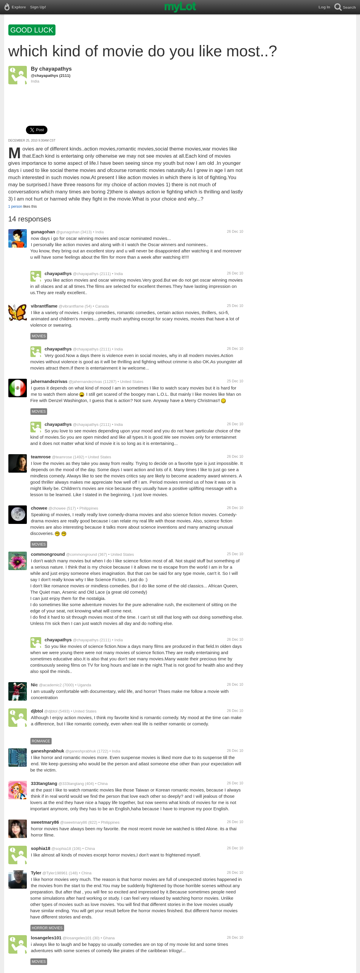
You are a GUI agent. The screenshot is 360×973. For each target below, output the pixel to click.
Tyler (36, 872)
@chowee (57, 508)
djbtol (37, 710)
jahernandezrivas (49, 381)
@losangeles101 (77, 938)
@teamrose (62, 457)
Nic (34, 684)
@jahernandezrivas (85, 381)
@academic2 (50, 685)
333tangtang (44, 783)
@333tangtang (71, 783)
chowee (39, 507)
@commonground (81, 554)
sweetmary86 (45, 822)
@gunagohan (67, 232)
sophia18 (40, 848)
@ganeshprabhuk (80, 751)
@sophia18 (61, 848)
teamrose (41, 456)
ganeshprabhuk (47, 750)
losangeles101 (46, 937)
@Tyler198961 (55, 873)
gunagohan (43, 231)
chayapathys (55, 69)
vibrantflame (44, 305)
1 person (15, 206)
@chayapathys (44, 75)
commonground (48, 554)
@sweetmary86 (73, 822)
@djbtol (50, 711)
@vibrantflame (71, 306)
